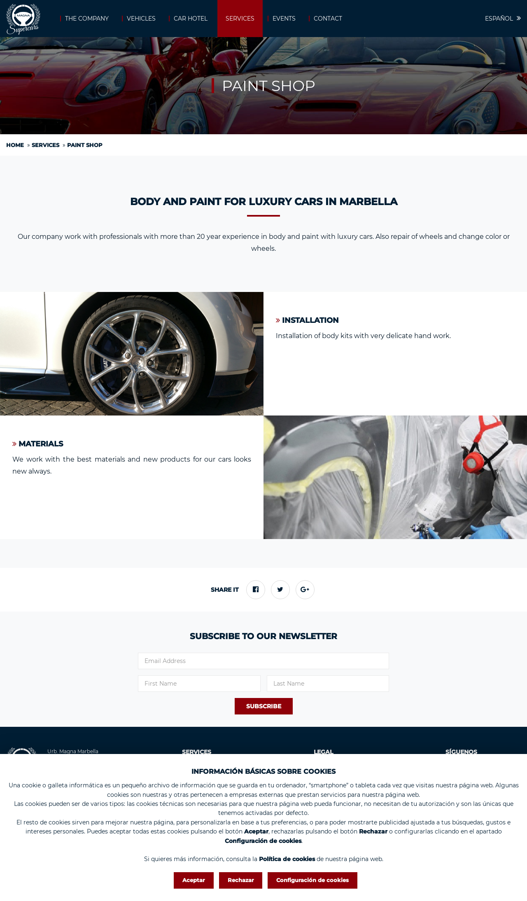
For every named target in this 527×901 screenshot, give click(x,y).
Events (284, 18)
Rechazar (241, 880)
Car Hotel (191, 18)
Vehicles (141, 18)
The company (87, 18)
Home (15, 145)
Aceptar (193, 880)
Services (240, 18)
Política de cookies (287, 859)
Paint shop (85, 145)
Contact (328, 18)
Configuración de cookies (312, 880)
